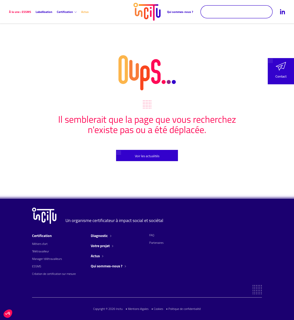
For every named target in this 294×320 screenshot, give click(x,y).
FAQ (151, 235)
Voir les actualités (147, 156)
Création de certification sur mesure (54, 273)
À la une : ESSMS (20, 12)
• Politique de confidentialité (183, 309)
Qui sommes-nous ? (180, 12)
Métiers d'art (40, 243)
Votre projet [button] (102, 246)
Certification (67, 12)
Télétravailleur (40, 251)
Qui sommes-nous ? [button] (108, 266)
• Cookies (157, 309)
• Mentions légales (137, 309)
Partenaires (156, 242)
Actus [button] (97, 256)
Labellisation (44, 12)
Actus (85, 12)
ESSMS (36, 266)
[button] (281, 71)
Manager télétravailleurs (47, 258)
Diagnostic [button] (101, 236)
